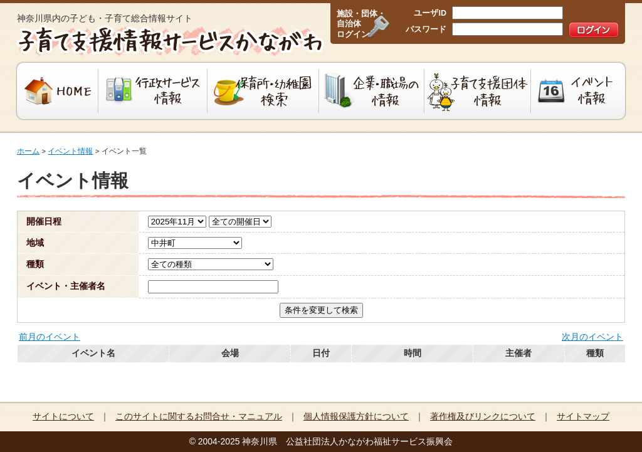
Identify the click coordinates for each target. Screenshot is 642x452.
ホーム (28, 151)
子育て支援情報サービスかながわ (169, 40)
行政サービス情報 (153, 91)
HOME (56, 91)
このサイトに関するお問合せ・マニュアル (198, 416)
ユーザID (430, 13)
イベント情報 (579, 91)
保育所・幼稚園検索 (263, 91)
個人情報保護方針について (356, 416)
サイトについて (63, 416)
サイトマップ (583, 416)
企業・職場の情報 (371, 91)
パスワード (426, 29)
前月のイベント (49, 337)
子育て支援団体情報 (477, 91)
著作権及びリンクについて (482, 416)
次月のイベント (592, 337)
